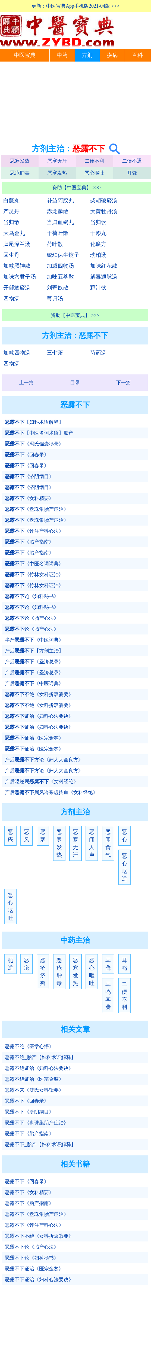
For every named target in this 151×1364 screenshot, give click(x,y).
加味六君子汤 (19, 277)
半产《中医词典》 (34, 640)
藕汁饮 (98, 288)
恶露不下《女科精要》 (29, 1192)
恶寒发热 (20, 161)
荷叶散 (55, 244)
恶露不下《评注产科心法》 (34, 1225)
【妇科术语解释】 (34, 422)
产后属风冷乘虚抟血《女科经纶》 (51, 792)
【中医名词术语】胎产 (39, 433)
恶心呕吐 (94, 173)
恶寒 (43, 836)
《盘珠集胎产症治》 (36, 509)
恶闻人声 (92, 843)
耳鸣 (124, 964)
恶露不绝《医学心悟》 (29, 1046)
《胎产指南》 (29, 542)
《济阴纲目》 (29, 476)
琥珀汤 (98, 255)
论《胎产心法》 (32, 618)
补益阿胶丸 (60, 200)
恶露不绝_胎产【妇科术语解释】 (40, 1057)
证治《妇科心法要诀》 (39, 716)
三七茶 (55, 353)
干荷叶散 (57, 233)
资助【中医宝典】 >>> (76, 187)
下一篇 (123, 382)
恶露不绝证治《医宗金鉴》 (34, 1079)
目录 (75, 382)
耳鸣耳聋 (108, 995)
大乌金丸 (14, 233)
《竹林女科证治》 (34, 574)
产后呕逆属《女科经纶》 (41, 781)
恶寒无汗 (57, 161)
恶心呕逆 (124, 867)
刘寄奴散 (57, 288)
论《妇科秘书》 (32, 596)
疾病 (112, 55)
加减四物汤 (60, 266)
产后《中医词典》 (34, 683)
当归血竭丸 (60, 222)
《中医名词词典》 (34, 563)
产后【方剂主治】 (34, 651)
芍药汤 (98, 353)
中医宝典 (25, 55)
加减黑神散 (16, 266)
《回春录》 (27, 454)
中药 (62, 55)
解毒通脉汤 (103, 277)
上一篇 (26, 382)
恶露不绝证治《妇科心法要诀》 (39, 1068)
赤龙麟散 (57, 211)
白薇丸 (11, 200)
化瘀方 (98, 244)
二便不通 (132, 161)
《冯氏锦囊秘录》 (34, 444)
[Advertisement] (75, 102)
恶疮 (10, 836)
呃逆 (10, 964)
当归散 (11, 222)
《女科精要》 (29, 498)
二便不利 (94, 161)
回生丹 (11, 255)
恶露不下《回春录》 (27, 1101)
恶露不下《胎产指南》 (29, 1133)
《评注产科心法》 (34, 531)
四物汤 (11, 298)
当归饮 (98, 222)
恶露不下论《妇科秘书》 (32, 1258)
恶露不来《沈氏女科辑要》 (34, 1090)
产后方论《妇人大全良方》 (44, 759)
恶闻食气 (108, 843)
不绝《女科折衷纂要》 (39, 694)
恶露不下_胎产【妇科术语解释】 (40, 1144)
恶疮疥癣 (43, 971)
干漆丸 (98, 233)
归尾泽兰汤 (16, 244)
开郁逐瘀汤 (16, 288)
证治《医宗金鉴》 (34, 738)
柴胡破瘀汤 (103, 200)
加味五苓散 (60, 277)
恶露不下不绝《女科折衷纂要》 (39, 1236)
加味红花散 (103, 266)
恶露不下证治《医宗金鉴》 (34, 1268)
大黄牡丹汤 (103, 211)
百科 (137, 55)
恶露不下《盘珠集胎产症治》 (36, 1122)
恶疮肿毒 (20, 173)
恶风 (26, 836)
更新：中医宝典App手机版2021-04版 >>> (75, 6)
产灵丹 (11, 211)
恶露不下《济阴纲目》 (29, 1112)
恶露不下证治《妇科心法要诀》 (39, 1279)
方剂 (87, 55)
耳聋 (132, 173)
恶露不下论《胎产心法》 (32, 1247)
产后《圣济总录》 (34, 661)
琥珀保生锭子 (63, 255)
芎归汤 (55, 298)
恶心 (124, 836)
